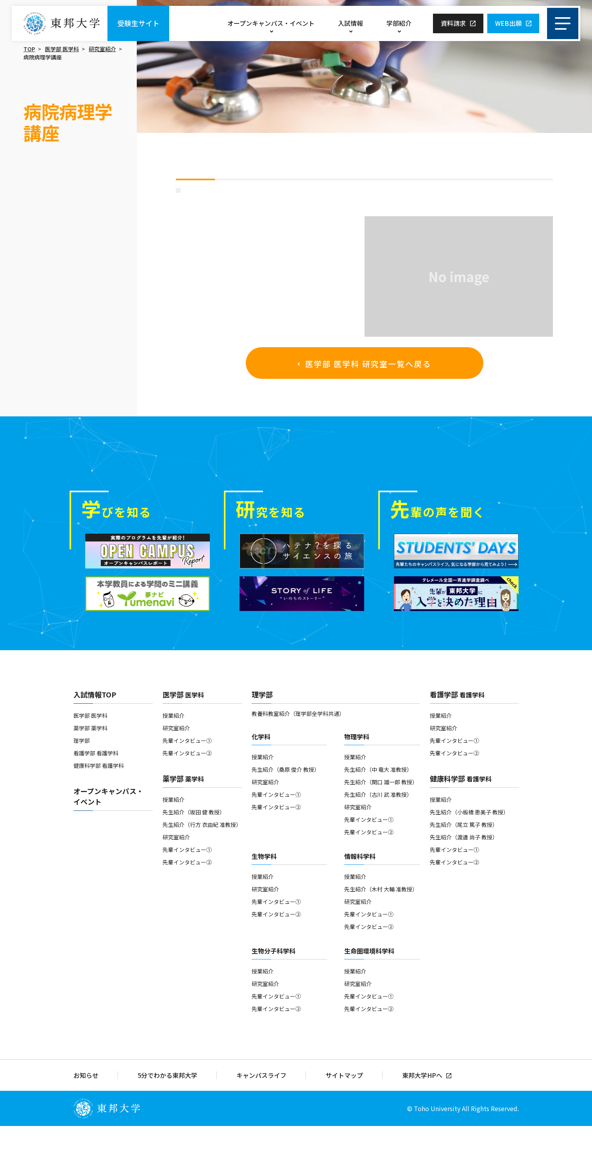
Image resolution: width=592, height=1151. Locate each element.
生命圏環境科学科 (369, 976)
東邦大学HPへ (422, 1100)
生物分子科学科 (273, 976)
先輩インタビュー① (187, 765)
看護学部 (457, 719)
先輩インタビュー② (187, 778)
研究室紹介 (102, 49)
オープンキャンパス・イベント (271, 23)
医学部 (183, 719)
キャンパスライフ (261, 1100)
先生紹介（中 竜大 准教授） (378, 794)
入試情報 (350, 23)
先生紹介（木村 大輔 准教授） (381, 914)
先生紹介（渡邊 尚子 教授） (464, 862)
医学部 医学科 (62, 49)
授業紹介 (173, 740)
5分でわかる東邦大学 (167, 1100)
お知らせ (85, 1100)
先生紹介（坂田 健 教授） (194, 837)
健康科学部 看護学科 (98, 790)
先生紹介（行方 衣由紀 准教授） (202, 849)
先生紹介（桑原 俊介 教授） (286, 794)
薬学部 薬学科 (90, 753)
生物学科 (264, 881)
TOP (29, 49)
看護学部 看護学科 (95, 778)
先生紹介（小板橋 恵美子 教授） (469, 837)
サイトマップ (344, 1100)
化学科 (261, 761)
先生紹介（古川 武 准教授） (378, 819)
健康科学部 (461, 803)
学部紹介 (398, 23)
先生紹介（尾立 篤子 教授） (464, 849)
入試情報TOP (94, 719)
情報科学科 (360, 881)
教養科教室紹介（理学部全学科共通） (298, 738)
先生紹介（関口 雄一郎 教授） (381, 807)
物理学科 (356, 761)
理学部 (81, 765)
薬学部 (183, 803)
